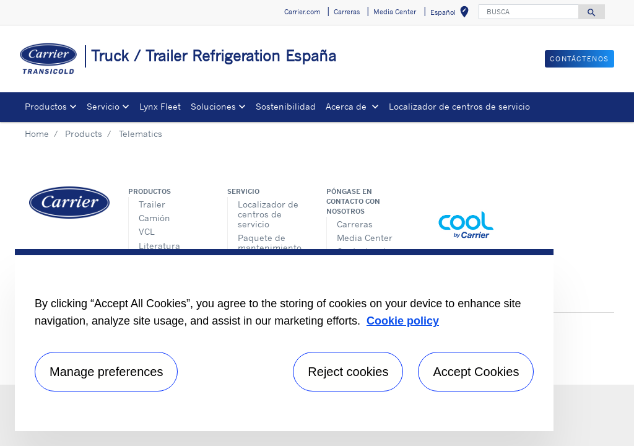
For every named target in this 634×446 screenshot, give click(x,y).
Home (37, 133)
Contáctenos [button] (579, 59)
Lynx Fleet (160, 106)
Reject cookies (348, 371)
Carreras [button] (347, 11)
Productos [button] (46, 106)
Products (83, 133)
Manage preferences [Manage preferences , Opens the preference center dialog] (106, 371)
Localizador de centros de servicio (459, 106)
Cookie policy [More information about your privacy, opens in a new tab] (403, 321)
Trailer (152, 204)
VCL (147, 231)
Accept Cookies (476, 371)
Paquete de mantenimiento (270, 242)
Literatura (159, 245)
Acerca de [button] (347, 106)
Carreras (355, 224)
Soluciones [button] (213, 106)
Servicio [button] (103, 106)
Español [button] (452, 14)
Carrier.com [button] (302, 11)
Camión (154, 217)
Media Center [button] (394, 11)
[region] (284, 340)
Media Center (365, 237)
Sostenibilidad (286, 106)
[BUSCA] (529, 11)
